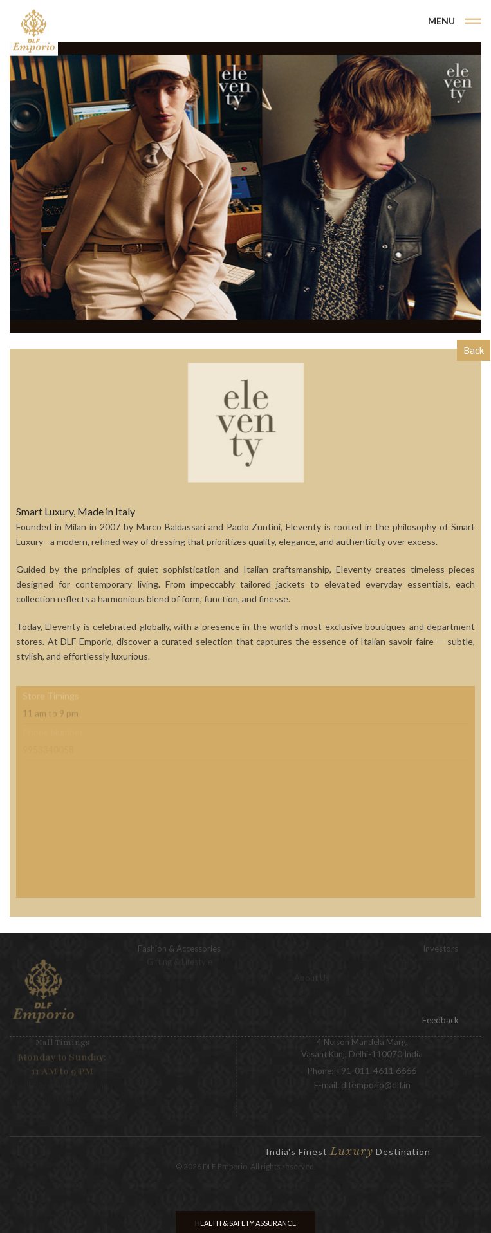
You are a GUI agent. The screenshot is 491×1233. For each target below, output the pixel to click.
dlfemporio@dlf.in (376, 1079)
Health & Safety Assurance (245, 1223)
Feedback (440, 1020)
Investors (440, 943)
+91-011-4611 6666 (375, 1065)
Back (473, 350)
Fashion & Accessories (179, 943)
